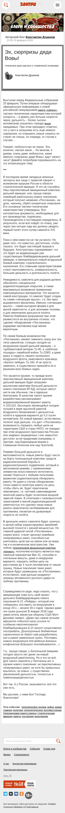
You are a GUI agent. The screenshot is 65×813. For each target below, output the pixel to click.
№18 (18, 783)
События (35, 748)
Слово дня (49, 748)
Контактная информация (24, 764)
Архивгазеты (30, 784)
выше (48, 123)
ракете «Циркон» (47, 110)
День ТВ (7, 776)
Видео (7, 754)
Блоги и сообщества (14, 748)
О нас (6, 764)
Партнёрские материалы (15, 770)
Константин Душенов (40, 37)
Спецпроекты (21, 754)
